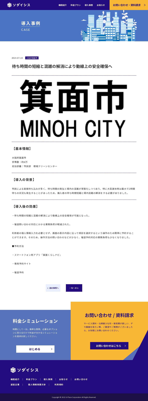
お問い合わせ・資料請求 (127, 5)
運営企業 (15, 384)
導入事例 (89, 5)
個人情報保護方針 (37, 384)
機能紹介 (63, 5)
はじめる (40, 350)
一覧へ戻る (74, 288)
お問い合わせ (81, 379)
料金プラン (76, 5)
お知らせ (101, 5)
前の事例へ (54, 288)
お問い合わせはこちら (111, 346)
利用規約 (58, 384)
